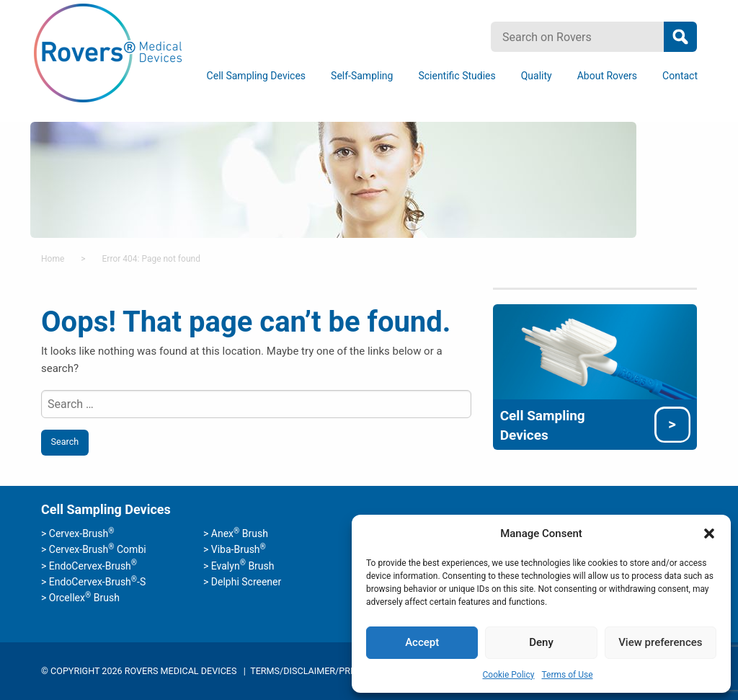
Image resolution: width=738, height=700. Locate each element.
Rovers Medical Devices (108, 54)
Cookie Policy (508, 675)
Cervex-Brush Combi (97, 549)
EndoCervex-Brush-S (97, 582)
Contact (680, 75)
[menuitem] (259, 76)
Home (52, 259)
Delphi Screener (246, 582)
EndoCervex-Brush (93, 566)
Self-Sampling (362, 75)
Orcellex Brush (84, 597)
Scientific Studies (456, 75)
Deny (541, 642)
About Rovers (607, 75)
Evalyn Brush (243, 566)
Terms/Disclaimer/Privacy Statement (339, 670)
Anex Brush (239, 533)
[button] (709, 533)
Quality (536, 75)
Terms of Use (566, 675)
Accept (422, 642)
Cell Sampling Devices (256, 75)
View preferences (660, 642)
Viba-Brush (238, 549)
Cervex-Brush (82, 533)
